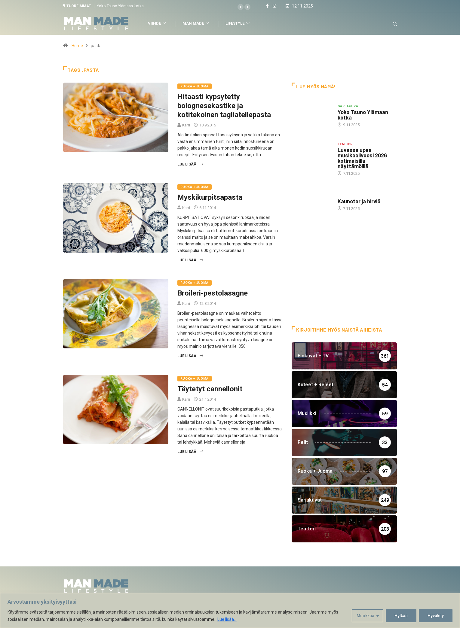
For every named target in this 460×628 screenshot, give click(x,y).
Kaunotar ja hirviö (359, 201)
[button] (241, 7)
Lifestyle (238, 23)
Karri (186, 125)
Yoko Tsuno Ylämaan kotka (120, 6)
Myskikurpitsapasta (209, 197)
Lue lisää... (227, 619)
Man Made (196, 23)
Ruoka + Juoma (194, 86)
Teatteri (346, 144)
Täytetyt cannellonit (209, 389)
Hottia (344, 195)
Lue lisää (190, 164)
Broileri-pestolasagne (212, 293)
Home (77, 45)
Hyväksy (436, 615)
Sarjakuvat (349, 106)
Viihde (157, 23)
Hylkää (401, 615)
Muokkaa (365, 615)
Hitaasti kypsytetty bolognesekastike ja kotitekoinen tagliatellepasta (224, 106)
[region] (230, 610)
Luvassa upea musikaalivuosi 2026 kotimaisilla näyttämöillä (362, 158)
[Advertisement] (344, 278)
